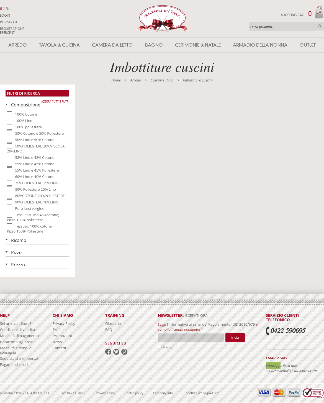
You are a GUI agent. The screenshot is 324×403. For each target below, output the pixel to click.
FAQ (108, 329)
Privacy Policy (64, 323)
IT (1, 9)
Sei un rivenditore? (15, 323)
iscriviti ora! (196, 315)
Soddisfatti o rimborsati (19, 358)
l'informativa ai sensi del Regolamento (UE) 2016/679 (211, 324)
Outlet (308, 45)
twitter (116, 352)
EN (7, 9)
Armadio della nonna (260, 45)
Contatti (59, 347)
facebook (108, 352)
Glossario (113, 323)
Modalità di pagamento (19, 335)
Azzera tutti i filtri (55, 101)
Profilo (58, 329)
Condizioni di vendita (17, 329)
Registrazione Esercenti (12, 31)
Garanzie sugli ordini (17, 341)
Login (5, 15)
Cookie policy (134, 393)
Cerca (320, 26)
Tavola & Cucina (59, 45)
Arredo (17, 45)
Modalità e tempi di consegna (16, 350)
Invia (235, 337)
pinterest (124, 352)
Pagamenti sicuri (14, 364)
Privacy (167, 347)
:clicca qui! (289, 365)
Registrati (8, 22)
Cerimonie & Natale (198, 45)
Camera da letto (112, 45)
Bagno (154, 45)
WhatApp (273, 365)
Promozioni (62, 335)
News (57, 341)
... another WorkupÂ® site (200, 393)
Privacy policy (105, 393)
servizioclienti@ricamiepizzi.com (291, 370)
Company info (163, 393)
